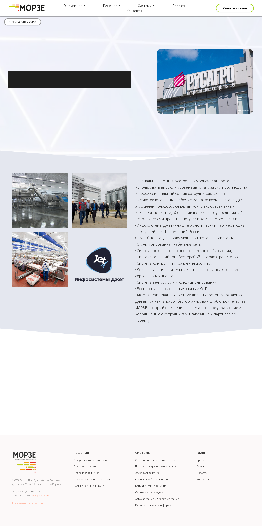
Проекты (202, 460)
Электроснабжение (147, 473)
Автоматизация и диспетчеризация (157, 499)
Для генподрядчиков (86, 473)
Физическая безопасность (152, 479)
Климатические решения (150, 486)
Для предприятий (85, 466)
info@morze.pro (41, 495)
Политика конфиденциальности (29, 503)
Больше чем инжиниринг (89, 486)
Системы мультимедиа (149, 492)
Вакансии (202, 466)
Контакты (202, 479)
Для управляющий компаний (91, 460)
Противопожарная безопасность (155, 466)
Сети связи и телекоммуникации (155, 460)
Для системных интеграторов (92, 479)
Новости (201, 473)
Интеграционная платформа (153, 505)
